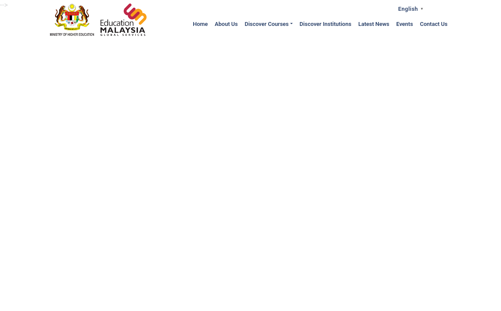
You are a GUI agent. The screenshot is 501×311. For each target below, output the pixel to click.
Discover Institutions (325, 24)
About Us (226, 24)
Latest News (373, 24)
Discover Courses (266, 24)
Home (200, 24)
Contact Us (434, 24)
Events (404, 24)
